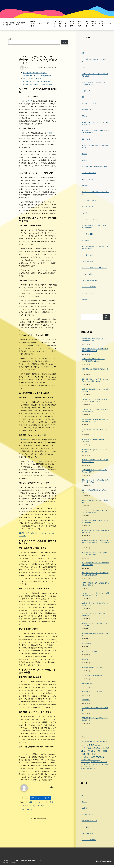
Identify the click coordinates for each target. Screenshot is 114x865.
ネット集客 (87, 24)
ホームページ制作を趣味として (92, 280)
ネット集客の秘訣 (87, 255)
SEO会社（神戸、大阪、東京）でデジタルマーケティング (95, 123)
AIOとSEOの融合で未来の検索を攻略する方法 (95, 370)
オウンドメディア (93, 24)
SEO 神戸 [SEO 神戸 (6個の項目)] (105, 748)
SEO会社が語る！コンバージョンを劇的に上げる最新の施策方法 (95, 554)
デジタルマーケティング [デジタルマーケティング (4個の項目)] (99, 762)
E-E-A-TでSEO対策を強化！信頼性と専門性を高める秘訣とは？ (95, 584)
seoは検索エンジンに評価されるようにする (95, 709)
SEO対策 (23, 440)
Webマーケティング (88, 179)
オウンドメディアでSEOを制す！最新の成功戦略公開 (95, 614)
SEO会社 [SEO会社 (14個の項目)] (85, 750)
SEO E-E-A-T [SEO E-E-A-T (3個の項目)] (98, 745)
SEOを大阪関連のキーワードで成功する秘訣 (95, 634)
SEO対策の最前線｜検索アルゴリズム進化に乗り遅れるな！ (95, 390)
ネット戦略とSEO (87, 234)
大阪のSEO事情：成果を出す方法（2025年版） (94, 431)
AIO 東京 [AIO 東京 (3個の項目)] (99, 742)
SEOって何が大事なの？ (89, 652)
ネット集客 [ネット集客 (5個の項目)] (84, 764)
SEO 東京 (32, 806)
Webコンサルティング (89, 173)
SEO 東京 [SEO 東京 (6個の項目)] (96, 748)
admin (52, 787)
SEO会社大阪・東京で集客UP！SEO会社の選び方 (95, 146)
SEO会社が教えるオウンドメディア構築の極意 (95, 501)
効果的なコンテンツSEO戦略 (32, 79)
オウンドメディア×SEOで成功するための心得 (37, 84)
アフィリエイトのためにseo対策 (92, 676)
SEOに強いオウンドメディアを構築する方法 (37, 76)
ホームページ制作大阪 (89, 287)
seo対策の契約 (86, 643)
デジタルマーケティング (102, 24)
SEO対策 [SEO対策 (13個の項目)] (100, 757)
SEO (40, 24)
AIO (109, 24)
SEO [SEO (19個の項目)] (91, 744)
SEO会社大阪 (86, 139)
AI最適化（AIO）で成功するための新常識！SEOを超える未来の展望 (94, 400)
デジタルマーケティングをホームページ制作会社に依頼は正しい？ (95, 594)
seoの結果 (85, 660)
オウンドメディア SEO (35, 461)
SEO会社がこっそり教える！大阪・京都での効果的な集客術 (95, 132)
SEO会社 (55, 24)
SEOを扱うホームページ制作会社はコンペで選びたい (95, 624)
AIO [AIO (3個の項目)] (82, 742)
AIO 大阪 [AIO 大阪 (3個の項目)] (93, 742)
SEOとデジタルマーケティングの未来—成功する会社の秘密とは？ (95, 574)
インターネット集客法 (89, 200)
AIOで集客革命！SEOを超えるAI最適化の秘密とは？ (95, 60)
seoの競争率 (86, 700)
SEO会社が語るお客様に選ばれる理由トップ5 (95, 491)
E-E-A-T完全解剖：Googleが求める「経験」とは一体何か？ (94, 471)
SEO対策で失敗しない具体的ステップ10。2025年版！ (95, 451)
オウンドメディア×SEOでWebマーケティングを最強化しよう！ (95, 521)
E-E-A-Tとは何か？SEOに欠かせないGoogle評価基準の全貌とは (93, 360)
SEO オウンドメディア (37, 802)
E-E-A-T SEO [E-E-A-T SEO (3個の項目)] (84, 745)
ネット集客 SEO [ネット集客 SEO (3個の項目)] (93, 764)
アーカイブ (85, 185)
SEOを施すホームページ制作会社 (92, 692)
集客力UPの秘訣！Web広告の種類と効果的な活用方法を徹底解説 (95, 350)
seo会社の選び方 (87, 684)
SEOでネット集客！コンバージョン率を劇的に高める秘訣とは (95, 461)
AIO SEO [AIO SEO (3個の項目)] (86, 742)
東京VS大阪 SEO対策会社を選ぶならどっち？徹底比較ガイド (95, 340)
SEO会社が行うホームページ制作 (92, 668)
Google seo (86, 91)
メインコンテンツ (87, 293)
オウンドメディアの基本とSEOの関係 (35, 73)
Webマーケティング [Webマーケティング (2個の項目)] (95, 760)
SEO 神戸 (40, 806)
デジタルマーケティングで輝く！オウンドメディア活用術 (95, 227)
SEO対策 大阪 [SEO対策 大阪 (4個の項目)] (86, 760)
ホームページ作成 (72, 24)
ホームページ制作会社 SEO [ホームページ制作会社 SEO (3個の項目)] (88, 768)
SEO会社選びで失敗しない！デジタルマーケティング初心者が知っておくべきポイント (95, 543)
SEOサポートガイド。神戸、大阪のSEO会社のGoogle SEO (14, 24)
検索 (9, 39)
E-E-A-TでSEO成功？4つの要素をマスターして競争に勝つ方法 (95, 83)
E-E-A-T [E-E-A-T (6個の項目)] (105, 741)
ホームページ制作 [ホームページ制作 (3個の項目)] (103, 764)
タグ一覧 (84, 213)
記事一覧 (84, 299)
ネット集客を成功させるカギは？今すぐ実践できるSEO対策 (95, 564)
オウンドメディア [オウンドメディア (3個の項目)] (85, 762)
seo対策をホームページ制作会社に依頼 (94, 166)
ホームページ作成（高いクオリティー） (94, 268)
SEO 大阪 (24, 806)
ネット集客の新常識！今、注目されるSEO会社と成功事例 (95, 248)
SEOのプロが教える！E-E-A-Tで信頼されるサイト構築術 (95, 531)
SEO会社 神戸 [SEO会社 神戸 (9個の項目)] (88, 757)
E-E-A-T (84, 68)
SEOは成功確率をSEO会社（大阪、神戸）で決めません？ (95, 719)
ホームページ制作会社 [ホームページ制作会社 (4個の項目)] (88, 766)
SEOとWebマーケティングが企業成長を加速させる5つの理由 (95, 481)
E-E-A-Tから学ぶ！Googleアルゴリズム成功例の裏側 (95, 75)
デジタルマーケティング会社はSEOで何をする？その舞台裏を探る (95, 511)
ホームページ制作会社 (89, 840)
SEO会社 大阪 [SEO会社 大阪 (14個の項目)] (99, 750)
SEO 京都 (49, 802)
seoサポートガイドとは (32, 24)
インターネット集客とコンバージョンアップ (95, 193)
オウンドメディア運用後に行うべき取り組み (37, 81)
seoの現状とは (86, 110)
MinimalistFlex (106, 861)
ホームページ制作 (80, 24)
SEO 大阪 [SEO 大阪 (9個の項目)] (86, 747)
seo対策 (66, 24)
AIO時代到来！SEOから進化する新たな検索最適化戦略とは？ (95, 410)
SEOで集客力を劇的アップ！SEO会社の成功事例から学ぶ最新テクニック (95, 380)
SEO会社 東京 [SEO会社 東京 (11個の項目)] (88, 753)
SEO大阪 (60, 24)
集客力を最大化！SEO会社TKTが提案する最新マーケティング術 (95, 420)
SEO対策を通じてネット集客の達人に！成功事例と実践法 (95, 604)
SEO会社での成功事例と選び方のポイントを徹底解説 (95, 441)
